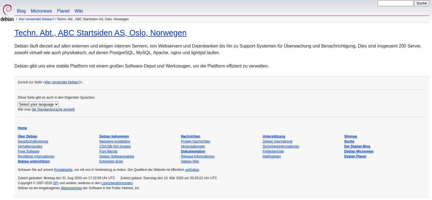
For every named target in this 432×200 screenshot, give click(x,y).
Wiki (79, 11)
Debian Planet (355, 156)
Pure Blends (108, 151)
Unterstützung (274, 136)
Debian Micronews (358, 151)
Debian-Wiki (190, 161)
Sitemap (350, 136)
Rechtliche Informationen (36, 156)
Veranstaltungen (193, 146)
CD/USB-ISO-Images (115, 146)
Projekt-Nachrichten (195, 141)
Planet (63, 11)
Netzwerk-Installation (114, 141)
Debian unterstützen (34, 161)
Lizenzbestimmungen (117, 183)
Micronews (41, 11)
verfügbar (192, 170)
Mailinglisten (272, 156)
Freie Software (28, 151)
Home (22, 128)
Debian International (277, 141)
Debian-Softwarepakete (116, 156)
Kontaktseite (63, 170)
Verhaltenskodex (30, 146)
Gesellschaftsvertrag (33, 141)
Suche (349, 141)
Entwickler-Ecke (111, 161)
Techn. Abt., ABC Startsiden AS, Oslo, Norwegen (100, 32)
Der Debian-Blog (357, 146)
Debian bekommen (114, 136)
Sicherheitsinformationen (281, 146)
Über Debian (27, 136)
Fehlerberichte (273, 151)
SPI (56, 183)
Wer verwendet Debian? (36, 19)
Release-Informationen (198, 156)
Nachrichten (190, 136)
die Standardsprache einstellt (53, 109)
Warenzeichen (71, 188)
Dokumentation (193, 151)
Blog (21, 11)
